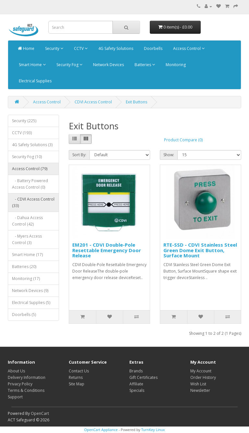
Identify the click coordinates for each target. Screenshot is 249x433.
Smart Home (32, 64)
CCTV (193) (22, 132)
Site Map (76, 384)
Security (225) (24, 120)
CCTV (80, 48)
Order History (203, 377)
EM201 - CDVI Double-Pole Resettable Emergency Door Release (106, 250)
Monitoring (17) (26, 278)
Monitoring (175, 64)
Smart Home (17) (27, 254)
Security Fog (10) (27, 156)
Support (15, 397)
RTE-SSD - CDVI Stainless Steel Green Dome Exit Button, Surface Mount (200, 250)
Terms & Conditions (26, 390)
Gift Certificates (143, 377)
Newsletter (200, 390)
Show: (168, 155)
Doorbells (152, 48)
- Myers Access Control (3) (27, 239)
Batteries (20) (24, 266)
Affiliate (136, 384)
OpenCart (40, 413)
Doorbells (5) (24, 314)
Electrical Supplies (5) (31, 302)
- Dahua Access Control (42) (27, 221)
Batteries (144, 64)
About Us (16, 371)
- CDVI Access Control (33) (33, 202)
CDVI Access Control (93, 102)
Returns (76, 377)
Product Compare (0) (183, 140)
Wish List (198, 384)
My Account (200, 371)
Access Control (188, 48)
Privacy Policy (20, 384)
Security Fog (68, 64)
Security (53, 48)
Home (26, 48)
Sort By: (79, 155)
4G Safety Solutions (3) (32, 144)
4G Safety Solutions (115, 48)
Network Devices (108, 64)
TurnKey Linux (153, 429)
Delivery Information (26, 377)
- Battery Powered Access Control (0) (30, 184)
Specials (136, 390)
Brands (136, 371)
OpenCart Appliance (101, 429)
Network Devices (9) (30, 290)
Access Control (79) (29, 168)
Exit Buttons (136, 102)
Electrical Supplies (35, 81)
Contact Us (79, 371)
